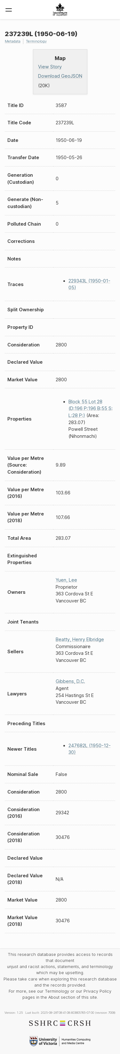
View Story (50, 66)
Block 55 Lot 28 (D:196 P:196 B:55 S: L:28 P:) (90, 408)
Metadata (12, 41)
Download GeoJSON (60, 76)
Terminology (36, 41)
